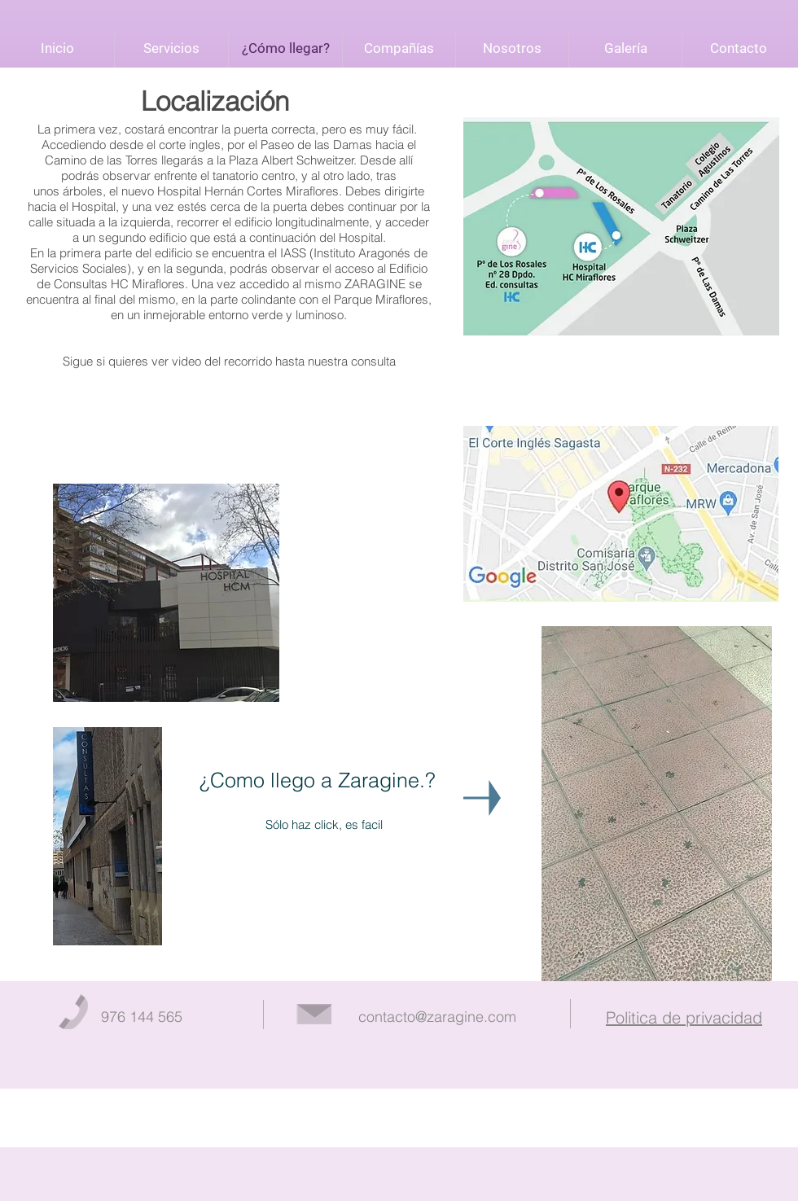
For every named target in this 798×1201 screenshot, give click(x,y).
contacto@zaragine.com (437, 1016)
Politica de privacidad (684, 1017)
